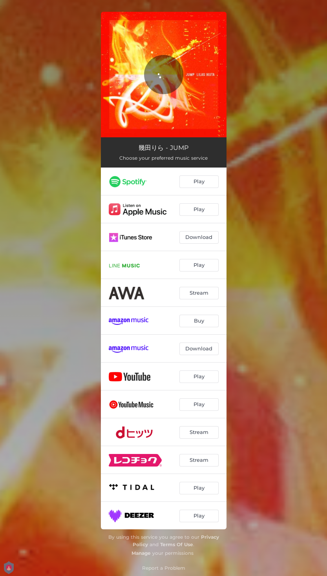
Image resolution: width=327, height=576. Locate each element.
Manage (141, 553)
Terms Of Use (176, 544)
